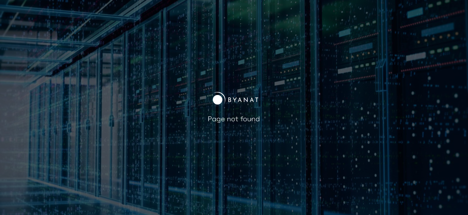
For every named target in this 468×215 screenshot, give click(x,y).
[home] (234, 100)
